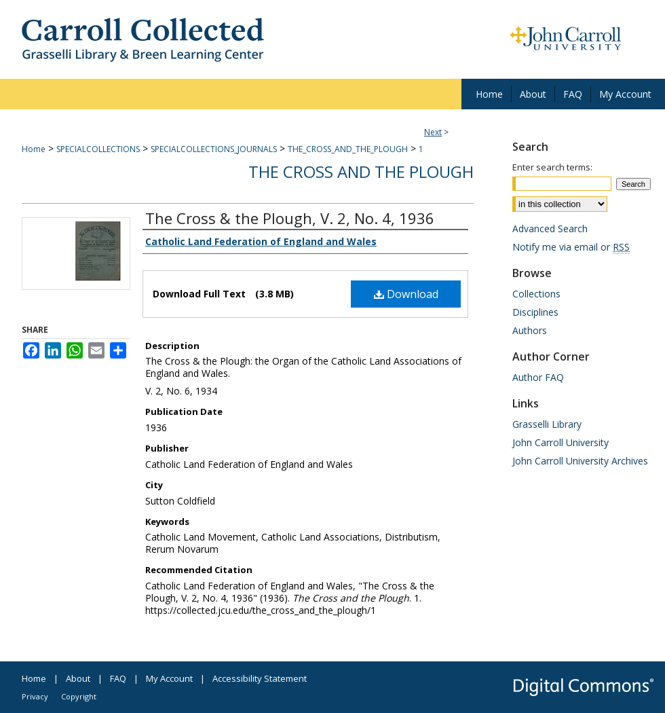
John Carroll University (560, 442)
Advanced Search (550, 228)
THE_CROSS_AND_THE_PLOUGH (348, 149)
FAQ (118, 678)
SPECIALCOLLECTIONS (98, 149)
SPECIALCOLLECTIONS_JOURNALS (214, 149)
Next (433, 132)
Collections (536, 293)
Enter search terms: (552, 167)
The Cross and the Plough (361, 171)
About (78, 678)
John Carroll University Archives (580, 460)
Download (406, 294)
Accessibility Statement (259, 678)
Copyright (78, 696)
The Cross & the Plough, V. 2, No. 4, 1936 (289, 218)
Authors (529, 330)
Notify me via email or (571, 246)
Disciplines (535, 312)
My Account (169, 678)
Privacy (35, 696)
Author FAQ (538, 377)
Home (33, 149)
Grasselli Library (547, 424)
